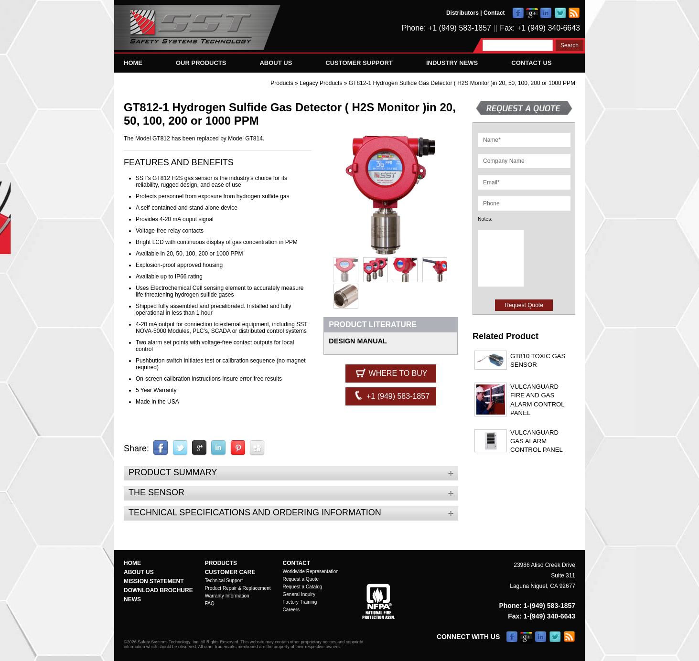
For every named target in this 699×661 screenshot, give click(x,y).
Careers (291, 609)
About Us (275, 62)
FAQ (210, 603)
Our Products (201, 62)
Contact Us (531, 62)
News (132, 599)
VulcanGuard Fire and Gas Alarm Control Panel (537, 399)
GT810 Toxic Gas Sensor (537, 360)
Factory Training (300, 602)
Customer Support (359, 62)
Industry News (452, 62)
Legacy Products (322, 83)
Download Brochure (158, 590)
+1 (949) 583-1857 (391, 395)
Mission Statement (154, 581)
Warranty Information (227, 595)
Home (133, 62)
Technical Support (224, 580)
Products (281, 83)
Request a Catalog (303, 586)
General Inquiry (299, 594)
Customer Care (230, 572)
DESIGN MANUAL (358, 341)
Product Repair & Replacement (238, 588)
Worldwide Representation (311, 571)
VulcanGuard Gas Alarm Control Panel (536, 441)
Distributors (462, 13)
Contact (494, 13)
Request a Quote (301, 579)
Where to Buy (390, 372)
